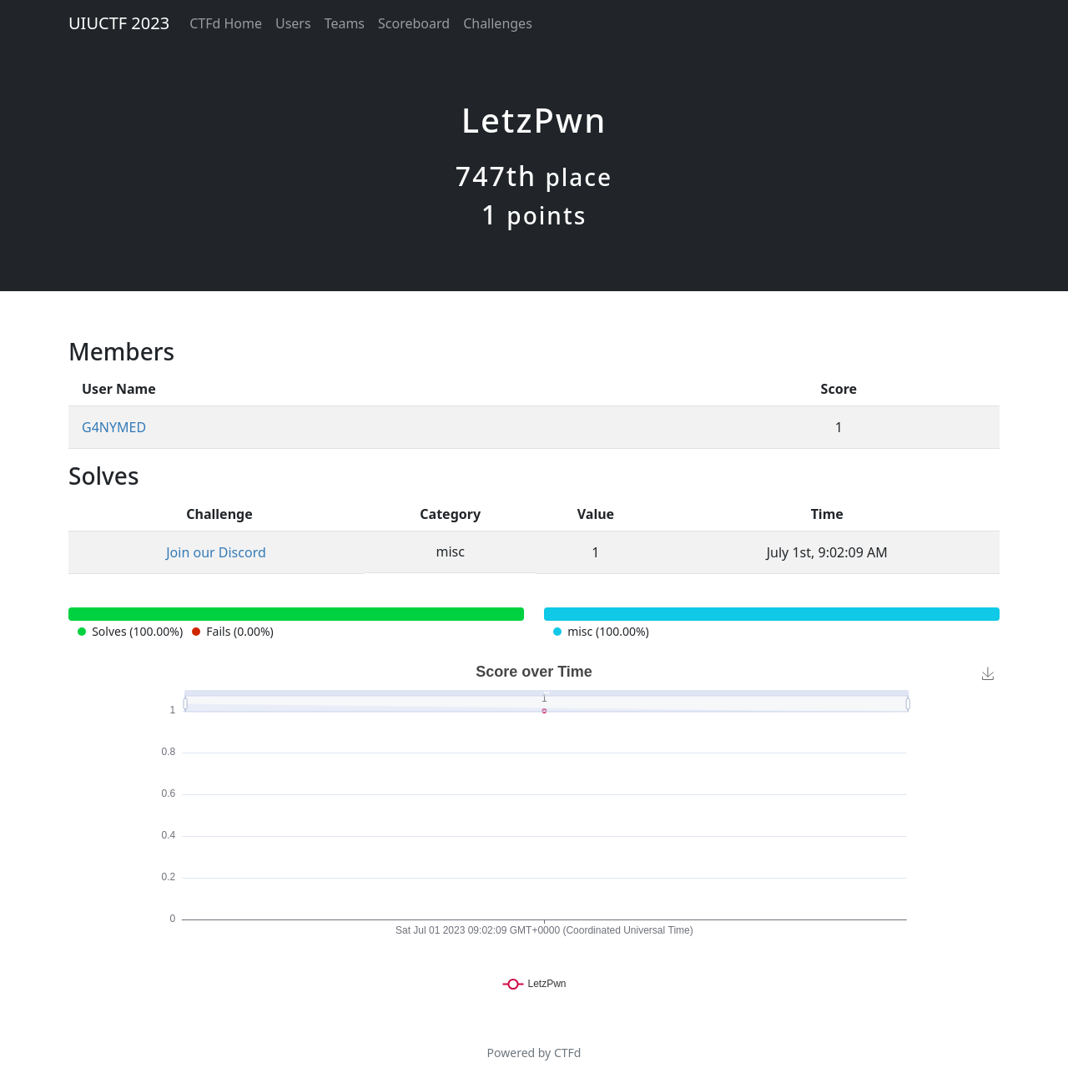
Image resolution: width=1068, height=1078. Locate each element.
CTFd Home (225, 23)
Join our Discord (216, 552)
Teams (345, 23)
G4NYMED (114, 427)
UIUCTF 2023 (118, 23)
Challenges (497, 23)
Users (293, 23)
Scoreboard (414, 23)
